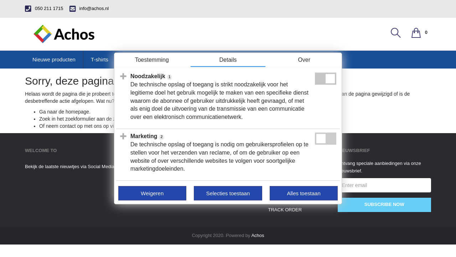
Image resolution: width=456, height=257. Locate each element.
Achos (257, 235)
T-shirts (99, 59)
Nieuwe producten (54, 59)
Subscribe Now (384, 204)
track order (285, 209)
